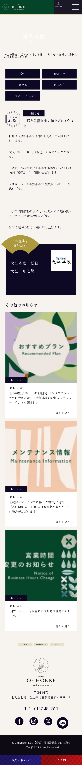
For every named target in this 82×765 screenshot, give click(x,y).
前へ (25, 644)
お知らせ (59, 74)
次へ (57, 644)
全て (23, 74)
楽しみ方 (59, 85)
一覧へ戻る (41, 644)
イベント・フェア (22, 96)
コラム (23, 85)
